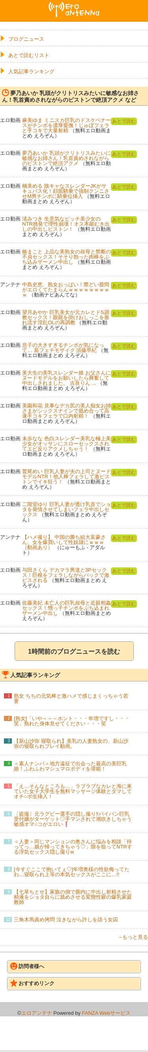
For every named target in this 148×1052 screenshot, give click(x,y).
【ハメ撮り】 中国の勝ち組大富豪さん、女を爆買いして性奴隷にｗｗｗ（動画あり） (64, 542)
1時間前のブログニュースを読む (74, 651)
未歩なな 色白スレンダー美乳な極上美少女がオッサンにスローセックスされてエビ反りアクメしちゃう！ (66, 444)
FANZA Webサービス (106, 1013)
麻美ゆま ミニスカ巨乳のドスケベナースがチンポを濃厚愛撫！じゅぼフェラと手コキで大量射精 (66, 125)
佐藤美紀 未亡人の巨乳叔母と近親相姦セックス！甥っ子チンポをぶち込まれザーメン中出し (66, 608)
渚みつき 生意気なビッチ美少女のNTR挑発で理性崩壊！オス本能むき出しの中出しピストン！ (66, 224)
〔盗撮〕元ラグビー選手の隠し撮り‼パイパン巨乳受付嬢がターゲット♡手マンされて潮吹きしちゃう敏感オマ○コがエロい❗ (73, 819)
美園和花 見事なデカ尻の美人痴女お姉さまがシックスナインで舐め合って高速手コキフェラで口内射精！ (66, 411)
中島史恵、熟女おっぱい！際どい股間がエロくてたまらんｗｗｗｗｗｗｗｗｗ (65, 290)
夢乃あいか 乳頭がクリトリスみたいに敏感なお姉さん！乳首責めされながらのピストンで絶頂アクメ (66, 158)
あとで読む (124, 121)
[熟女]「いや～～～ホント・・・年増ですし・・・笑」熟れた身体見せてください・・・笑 (71, 721)
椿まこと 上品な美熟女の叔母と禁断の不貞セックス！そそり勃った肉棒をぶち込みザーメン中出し (66, 257)
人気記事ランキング (31, 71)
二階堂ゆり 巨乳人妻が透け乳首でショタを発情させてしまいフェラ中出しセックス (66, 509)
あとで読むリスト (28, 55)
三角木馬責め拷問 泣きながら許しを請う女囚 (66, 920)
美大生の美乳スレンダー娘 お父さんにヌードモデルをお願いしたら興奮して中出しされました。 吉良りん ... (66, 378)
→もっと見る (132, 937)
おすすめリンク (32, 983)
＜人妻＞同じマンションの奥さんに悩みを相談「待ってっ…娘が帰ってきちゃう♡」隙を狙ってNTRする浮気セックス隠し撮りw (73, 847)
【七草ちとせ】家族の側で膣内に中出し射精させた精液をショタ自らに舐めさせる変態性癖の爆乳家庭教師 (73, 897)
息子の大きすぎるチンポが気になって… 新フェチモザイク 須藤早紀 (63, 347)
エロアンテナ (74, 5)
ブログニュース (26, 39)
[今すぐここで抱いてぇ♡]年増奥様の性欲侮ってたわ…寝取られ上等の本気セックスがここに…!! (71, 871)
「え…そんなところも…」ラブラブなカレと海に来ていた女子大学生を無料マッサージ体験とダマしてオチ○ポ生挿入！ (73, 791)
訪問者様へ (27, 966)
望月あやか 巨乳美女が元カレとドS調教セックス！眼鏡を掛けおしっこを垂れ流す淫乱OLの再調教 (65, 317)
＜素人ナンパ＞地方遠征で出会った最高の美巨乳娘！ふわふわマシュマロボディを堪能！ (70, 766)
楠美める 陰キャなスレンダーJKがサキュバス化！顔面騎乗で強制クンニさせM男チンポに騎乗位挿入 (65, 191)
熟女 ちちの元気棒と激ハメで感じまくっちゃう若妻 (71, 698)
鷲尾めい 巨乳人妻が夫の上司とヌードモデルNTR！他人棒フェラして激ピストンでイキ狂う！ (66, 476)
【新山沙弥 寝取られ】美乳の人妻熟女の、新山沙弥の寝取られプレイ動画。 (71, 743)
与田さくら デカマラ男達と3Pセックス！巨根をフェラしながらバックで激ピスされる (65, 575)
